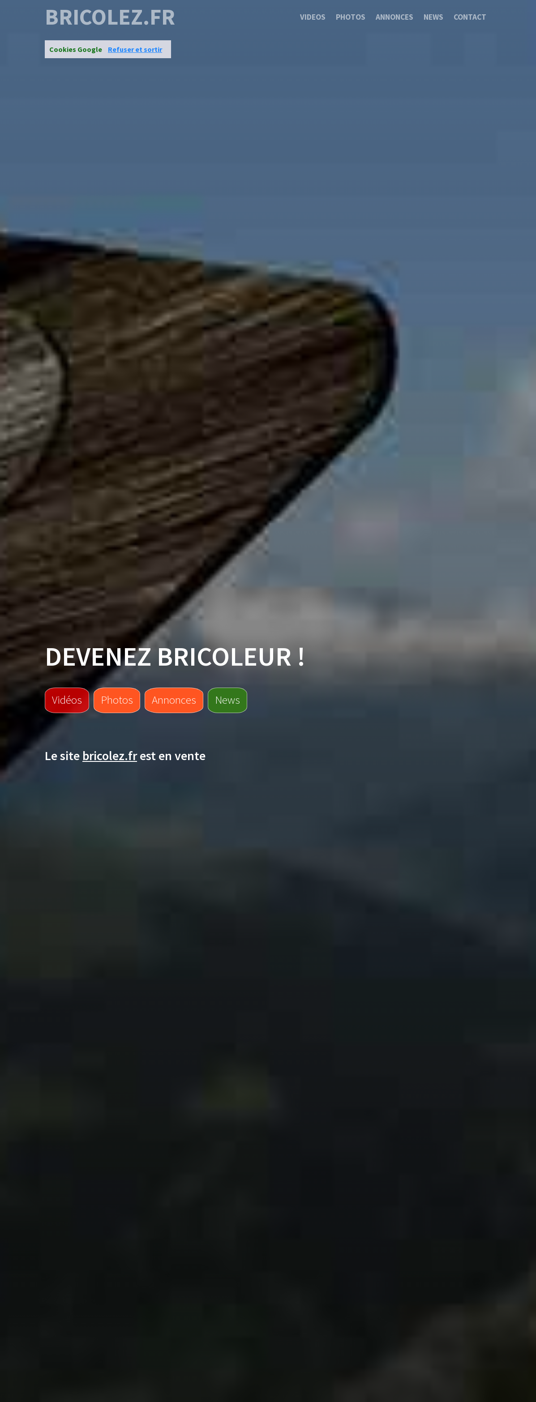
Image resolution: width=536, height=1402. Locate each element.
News (433, 17)
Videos (313, 17)
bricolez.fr (110, 17)
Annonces (394, 17)
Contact (470, 17)
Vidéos (67, 699)
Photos (350, 17)
